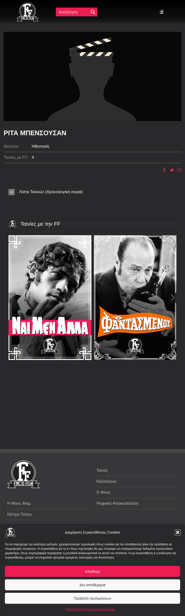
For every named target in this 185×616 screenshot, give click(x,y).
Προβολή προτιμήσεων (92, 598)
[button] (177, 532)
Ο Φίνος (104, 492)
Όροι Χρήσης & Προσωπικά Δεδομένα (90, 609)
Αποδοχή (92, 571)
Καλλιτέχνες (107, 481)
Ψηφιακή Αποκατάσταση (118, 503)
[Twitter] (170, 170)
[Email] (177, 170)
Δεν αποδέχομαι (92, 585)
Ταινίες (102, 470)
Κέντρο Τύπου (19, 514)
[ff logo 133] (28, 4)
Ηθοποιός (40, 146)
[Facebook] (162, 170)
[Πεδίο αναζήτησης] (73, 12)
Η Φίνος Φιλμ (18, 503)
